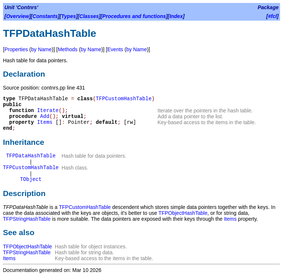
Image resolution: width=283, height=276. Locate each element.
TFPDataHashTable (30, 156)
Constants (44, 16)
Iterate (48, 110)
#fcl (272, 16)
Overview (17, 16)
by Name (41, 49)
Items (44, 122)
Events (115, 49)
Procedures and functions (134, 16)
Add (44, 116)
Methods (68, 49)
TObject (31, 179)
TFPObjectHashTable (182, 213)
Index (176, 16)
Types (68, 16)
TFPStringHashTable (26, 219)
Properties (16, 49)
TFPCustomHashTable (123, 99)
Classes (89, 16)
